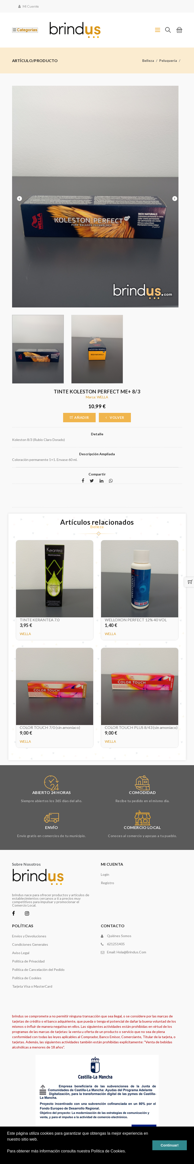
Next (174, 198)
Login (105, 874)
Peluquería (168, 60)
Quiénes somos (119, 936)
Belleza (148, 60)
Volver (115, 417)
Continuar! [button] (170, 1145)
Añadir (79, 417)
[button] (8, 1157)
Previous (19, 198)
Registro (107, 883)
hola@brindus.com (131, 952)
